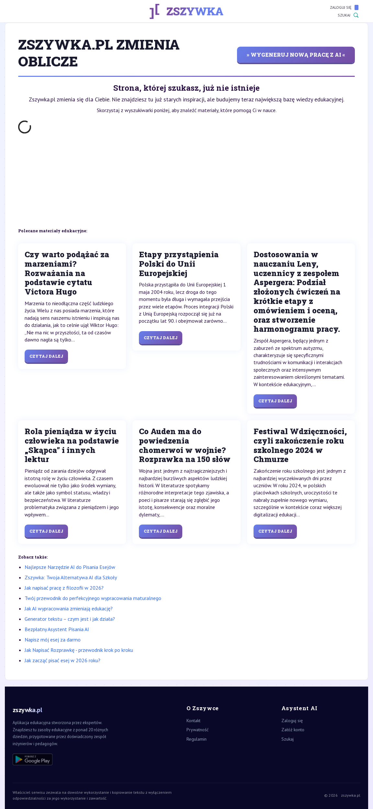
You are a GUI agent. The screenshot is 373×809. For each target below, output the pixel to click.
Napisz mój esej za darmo (53, 639)
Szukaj (348, 15)
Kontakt (193, 720)
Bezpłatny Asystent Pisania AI (57, 629)
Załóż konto (292, 730)
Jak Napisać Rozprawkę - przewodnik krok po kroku (79, 650)
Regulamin (196, 739)
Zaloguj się (344, 7)
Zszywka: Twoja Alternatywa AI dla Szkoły (71, 577)
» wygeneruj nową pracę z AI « (296, 54)
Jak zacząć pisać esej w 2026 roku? (62, 660)
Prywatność (197, 730)
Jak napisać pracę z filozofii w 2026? (64, 587)
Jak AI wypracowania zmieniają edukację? (69, 608)
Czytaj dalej (46, 356)
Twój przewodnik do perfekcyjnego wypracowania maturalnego (93, 598)
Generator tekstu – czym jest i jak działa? (70, 619)
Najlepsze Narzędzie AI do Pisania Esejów (70, 567)
